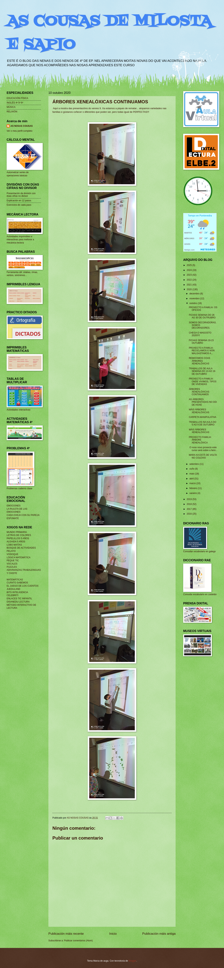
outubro (193, 303)
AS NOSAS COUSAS (21, 126)
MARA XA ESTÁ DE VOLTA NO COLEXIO (203, 456)
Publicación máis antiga (159, 933)
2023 (189, 275)
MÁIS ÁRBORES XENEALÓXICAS (199, 411)
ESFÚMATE (13, 518)
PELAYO (11, 551)
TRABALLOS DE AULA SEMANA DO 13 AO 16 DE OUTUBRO (202, 371)
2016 (189, 513)
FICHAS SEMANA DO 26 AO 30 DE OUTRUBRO (202, 316)
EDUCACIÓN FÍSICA (17, 98)
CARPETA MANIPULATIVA (202, 417)
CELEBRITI (12, 595)
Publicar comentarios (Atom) (78, 940)
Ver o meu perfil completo (19, 131)
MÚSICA (11, 107)
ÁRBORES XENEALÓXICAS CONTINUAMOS (199, 392)
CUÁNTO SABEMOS (17, 582)
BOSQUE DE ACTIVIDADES (21, 548)
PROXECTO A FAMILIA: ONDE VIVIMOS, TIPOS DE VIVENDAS (202, 381)
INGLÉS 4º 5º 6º (15, 102)
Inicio (113, 933)
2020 (189, 289)
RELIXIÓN (12, 111)
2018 (189, 504)
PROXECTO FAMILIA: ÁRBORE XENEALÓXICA (200, 440)
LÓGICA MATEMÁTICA (18, 557)
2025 (189, 265)
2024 (189, 270)
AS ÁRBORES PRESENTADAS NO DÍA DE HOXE (203, 402)
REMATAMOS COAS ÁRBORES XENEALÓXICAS (199, 361)
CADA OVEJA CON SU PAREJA (23, 515)
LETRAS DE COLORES (19, 535)
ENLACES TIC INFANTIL (19, 598)
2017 (189, 509)
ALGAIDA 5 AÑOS (16, 541)
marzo (192, 483)
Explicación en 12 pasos (19, 200)
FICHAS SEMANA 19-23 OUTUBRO (201, 341)
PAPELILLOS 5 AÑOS (18, 538)
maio (192, 473)
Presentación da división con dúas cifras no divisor (21, 194)
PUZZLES (12, 567)
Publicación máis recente (66, 933)
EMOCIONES (14, 505)
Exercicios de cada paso (19, 205)
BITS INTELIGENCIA (17, 592)
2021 (189, 284)
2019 (189, 499)
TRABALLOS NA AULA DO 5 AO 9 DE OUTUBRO (202, 423)
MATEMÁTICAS (15, 579)
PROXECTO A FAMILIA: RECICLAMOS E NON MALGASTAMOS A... (202, 351)
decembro (194, 293)
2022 (189, 279)
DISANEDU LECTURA (18, 601)
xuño (192, 468)
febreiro (193, 488)
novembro (194, 298)
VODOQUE (12, 554)
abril (191, 478)
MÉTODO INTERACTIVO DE (21, 605)
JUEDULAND (13, 589)
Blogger (132, 960)
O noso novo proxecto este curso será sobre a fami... (203, 448)
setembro (194, 464)
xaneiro (193, 493)
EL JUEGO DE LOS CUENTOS (22, 586)
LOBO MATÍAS (14, 544)
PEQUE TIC (13, 560)
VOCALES (12, 563)
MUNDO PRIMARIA (17, 532)
